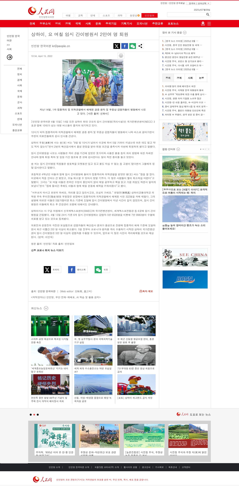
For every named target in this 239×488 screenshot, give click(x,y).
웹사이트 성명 (130, 467)
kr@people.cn (61, 46)
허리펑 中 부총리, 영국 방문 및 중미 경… (185, 114)
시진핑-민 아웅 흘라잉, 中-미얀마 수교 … (185, 102)
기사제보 (159, 467)
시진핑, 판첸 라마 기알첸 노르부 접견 (183, 98)
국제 (78, 23)
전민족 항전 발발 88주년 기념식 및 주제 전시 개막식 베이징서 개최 (49, 399)
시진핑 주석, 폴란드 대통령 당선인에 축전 (185, 110)
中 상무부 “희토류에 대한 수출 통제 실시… (185, 94)
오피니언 (142, 23)
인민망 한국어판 (46, 291)
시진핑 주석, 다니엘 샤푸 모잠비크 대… (184, 65)
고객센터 (186, 467)
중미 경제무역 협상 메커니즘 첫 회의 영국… (186, 106)
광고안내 (146, 467)
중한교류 (157, 23)
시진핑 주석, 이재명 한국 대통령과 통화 (184, 90)
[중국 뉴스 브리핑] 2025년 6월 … (181, 40)
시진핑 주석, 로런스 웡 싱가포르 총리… (184, 61)
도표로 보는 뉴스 (200, 414)
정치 (58, 23)
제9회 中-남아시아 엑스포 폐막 (180, 53)
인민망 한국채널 (177, 3)
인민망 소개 (54, 467)
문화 (98, 23)
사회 (88, 23)
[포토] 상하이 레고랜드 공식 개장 (134, 397)
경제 (68, 23)
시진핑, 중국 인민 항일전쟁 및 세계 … (183, 45)
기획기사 (126, 23)
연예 (19, 119)
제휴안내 (172, 467)
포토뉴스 (173, 23)
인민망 (164, 3)
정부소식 (45, 23)
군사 (19, 102)
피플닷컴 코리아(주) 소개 (106, 467)
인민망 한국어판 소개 (79, 467)
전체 (32, 23)
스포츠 (18, 113)
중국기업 (110, 23)
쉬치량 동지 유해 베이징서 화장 (180, 86)
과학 (19, 108)
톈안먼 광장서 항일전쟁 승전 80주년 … (184, 57)
